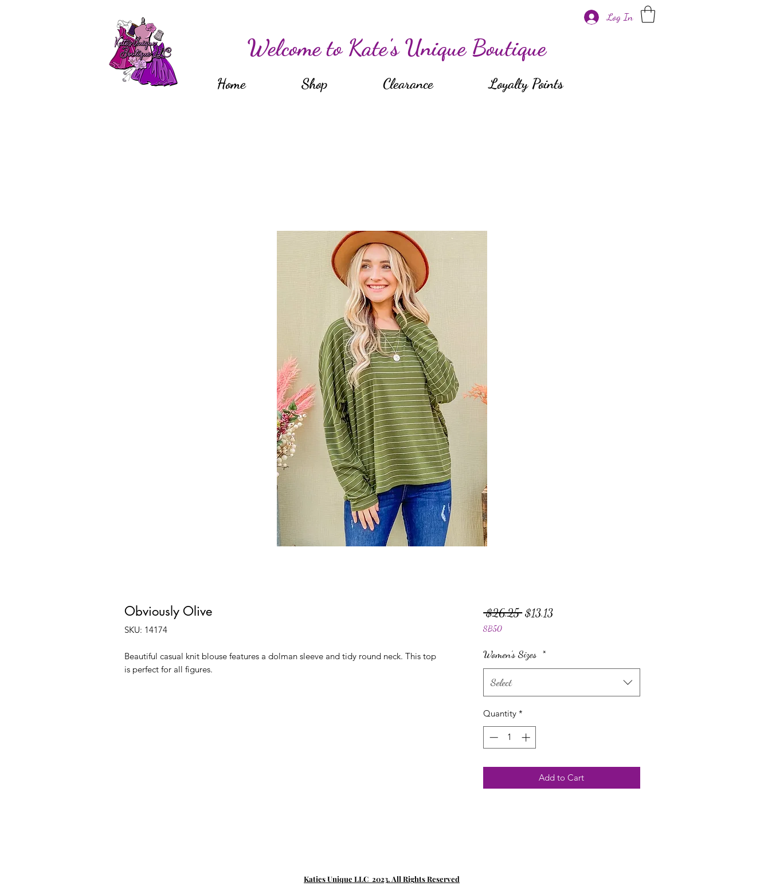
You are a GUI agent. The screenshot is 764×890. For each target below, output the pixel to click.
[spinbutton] (509, 737)
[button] (648, 14)
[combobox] (561, 682)
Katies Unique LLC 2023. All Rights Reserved (382, 879)
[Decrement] (492, 737)
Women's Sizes (514, 654)
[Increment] (527, 737)
